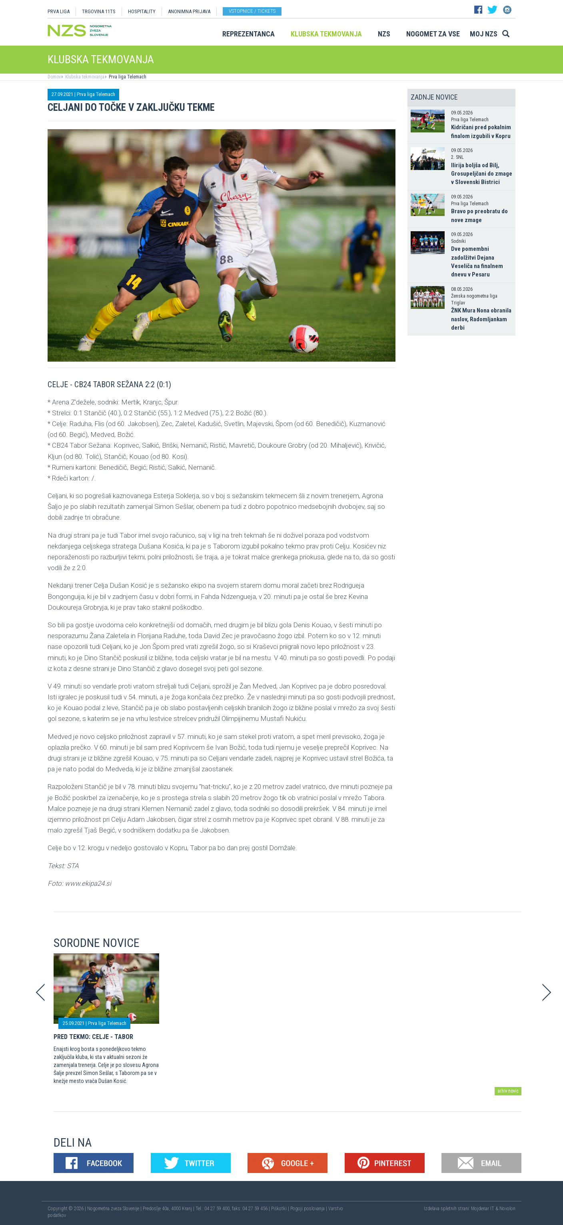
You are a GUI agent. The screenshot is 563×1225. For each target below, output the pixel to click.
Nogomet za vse (433, 34)
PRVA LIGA (59, 11)
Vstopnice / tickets (252, 11)
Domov (54, 77)
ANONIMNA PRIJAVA (189, 11)
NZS (384, 34)
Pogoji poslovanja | (309, 1208)
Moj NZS (483, 34)
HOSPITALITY (142, 11)
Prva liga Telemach (127, 77)
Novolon (507, 1208)
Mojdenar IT (482, 1208)
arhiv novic (508, 1091)
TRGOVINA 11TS (99, 11)
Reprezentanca (248, 34)
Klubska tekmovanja (326, 34)
